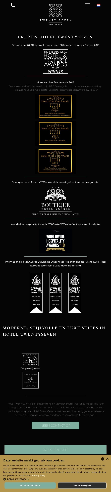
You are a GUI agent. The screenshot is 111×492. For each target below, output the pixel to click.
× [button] (107, 459)
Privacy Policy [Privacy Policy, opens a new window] (38, 475)
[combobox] (102, 459)
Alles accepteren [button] (30, 485)
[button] (55, 479)
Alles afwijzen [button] (82, 485)
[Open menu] (87, 5)
